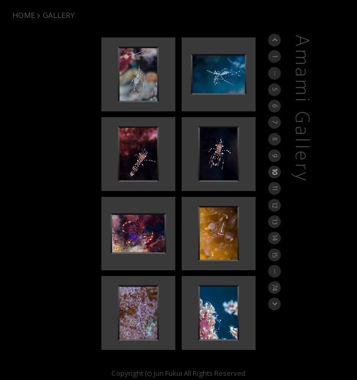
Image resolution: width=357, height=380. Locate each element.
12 (275, 205)
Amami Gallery (301, 109)
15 (275, 254)
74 (275, 287)
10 (275, 172)
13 (275, 221)
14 (275, 238)
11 (275, 188)
